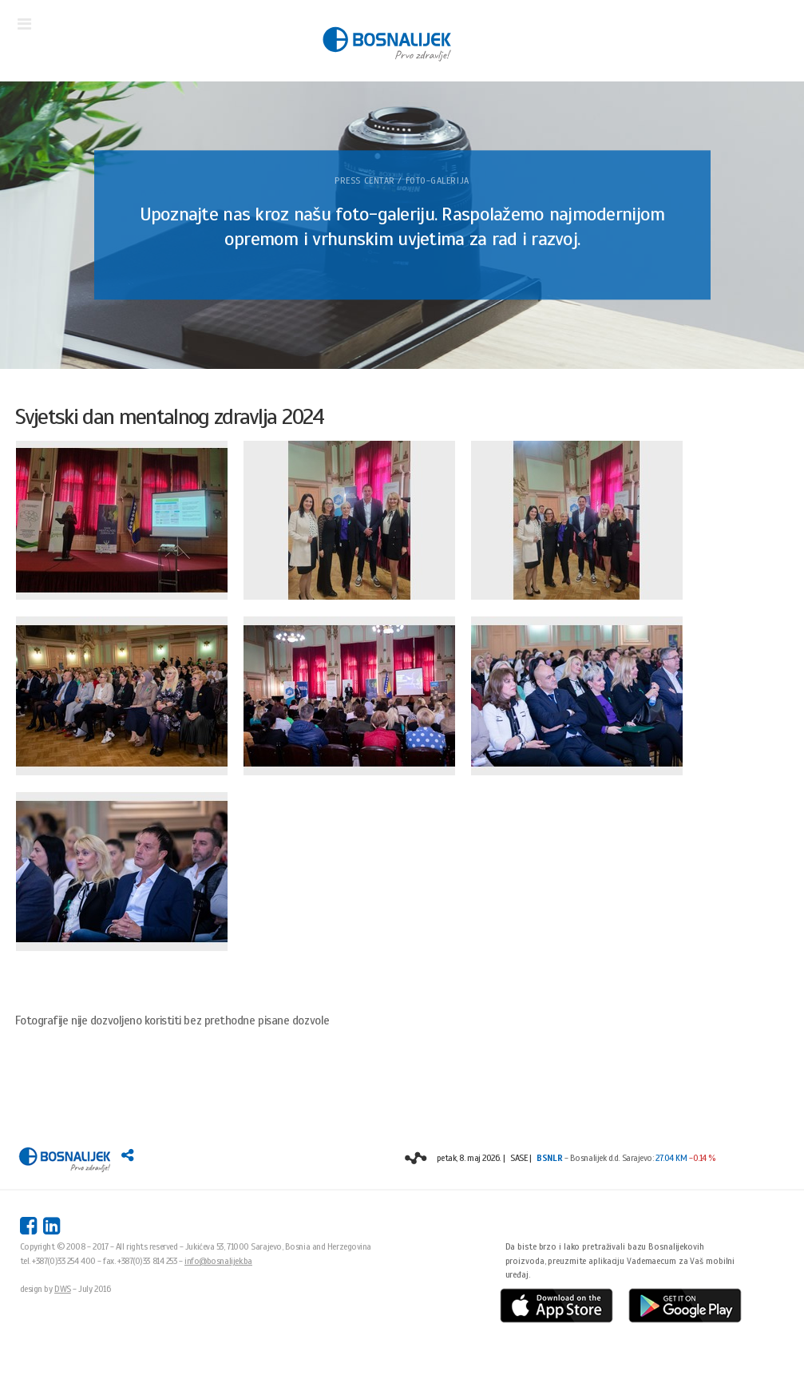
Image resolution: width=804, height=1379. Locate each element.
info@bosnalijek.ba (218, 1260)
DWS (62, 1288)
